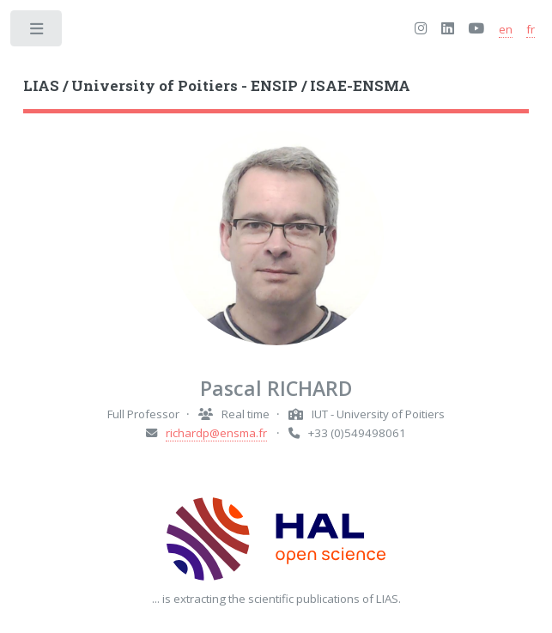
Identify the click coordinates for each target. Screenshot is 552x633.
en (506, 29)
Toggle (37, 32)
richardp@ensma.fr (216, 433)
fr (530, 29)
